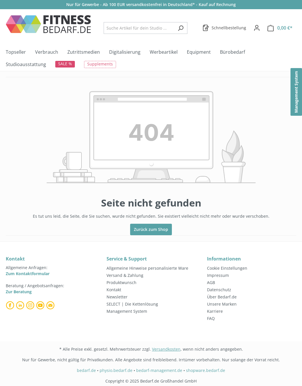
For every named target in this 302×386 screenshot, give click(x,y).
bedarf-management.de (159, 370)
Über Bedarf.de (222, 297)
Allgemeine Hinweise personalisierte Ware (147, 268)
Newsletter (117, 297)
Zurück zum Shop (151, 229)
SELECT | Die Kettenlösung (132, 304)
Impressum (218, 275)
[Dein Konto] (257, 28)
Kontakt (114, 289)
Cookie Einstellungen (227, 268)
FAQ (211, 318)
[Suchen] (180, 28)
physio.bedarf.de (116, 370)
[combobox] (139, 28)
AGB (211, 282)
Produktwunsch (121, 282)
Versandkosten (166, 349)
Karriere (215, 311)
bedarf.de (86, 370)
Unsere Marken (222, 304)
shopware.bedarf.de (205, 370)
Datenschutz (219, 289)
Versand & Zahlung (125, 275)
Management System (127, 311)
